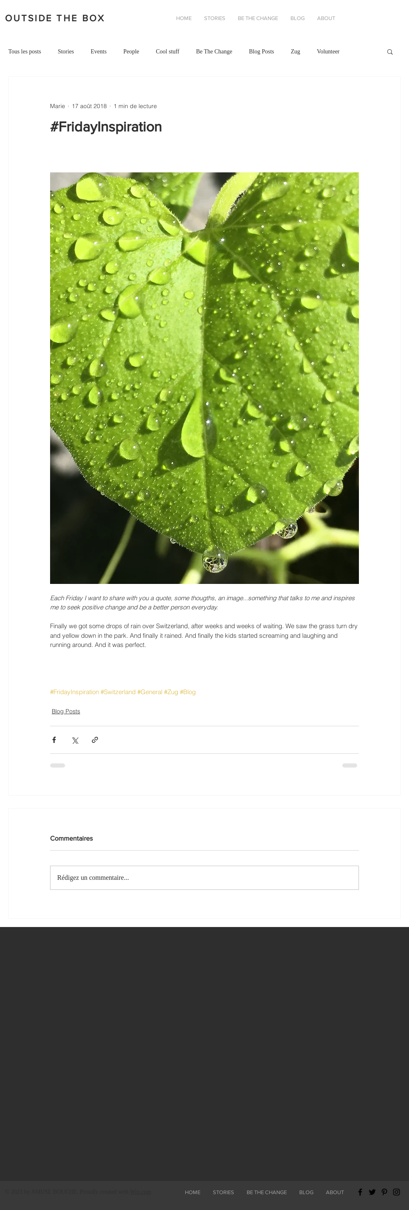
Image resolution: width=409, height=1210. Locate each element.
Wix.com (140, 1192)
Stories (66, 51)
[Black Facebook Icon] (360, 1192)
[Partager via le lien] (95, 740)
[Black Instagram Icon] (396, 1192)
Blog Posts (261, 51)
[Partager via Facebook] (54, 740)
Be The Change (214, 51)
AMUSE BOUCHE (54, 1192)
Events (98, 51)
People (131, 51)
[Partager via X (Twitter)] (74, 740)
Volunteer (328, 51)
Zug (295, 51)
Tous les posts (24, 51)
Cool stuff (167, 51)
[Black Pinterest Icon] (384, 1192)
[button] (326, 18)
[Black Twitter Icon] (372, 1192)
